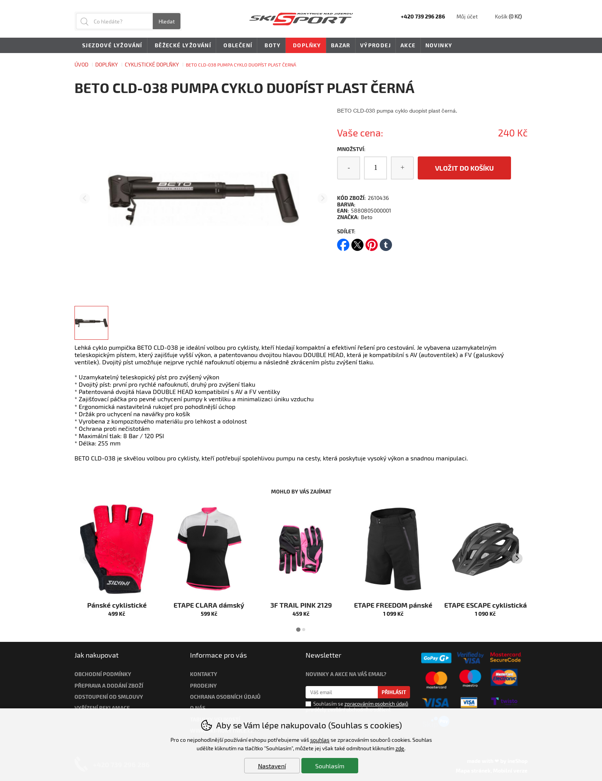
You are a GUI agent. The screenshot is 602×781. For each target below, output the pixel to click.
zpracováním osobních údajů (376, 704)
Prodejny (203, 685)
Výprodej (375, 45)
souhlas (319, 739)
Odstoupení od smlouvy (108, 696)
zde (399, 748)
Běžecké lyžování (181, 45)
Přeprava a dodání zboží (108, 685)
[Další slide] (323, 198)
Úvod (81, 64)
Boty (271, 45)
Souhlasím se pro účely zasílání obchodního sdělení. (357, 706)
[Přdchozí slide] (84, 198)
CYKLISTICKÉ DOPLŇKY (152, 64)
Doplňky (106, 64)
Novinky (439, 45)
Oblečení (236, 45)
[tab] (298, 629)
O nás (197, 708)
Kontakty (203, 674)
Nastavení (272, 765)
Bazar (341, 45)
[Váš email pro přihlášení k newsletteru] (342, 692)
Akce (408, 45)
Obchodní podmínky (102, 674)
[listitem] (91, 323)
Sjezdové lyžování (110, 45)
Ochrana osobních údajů (225, 696)
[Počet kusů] (375, 167)
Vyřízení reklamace (102, 708)
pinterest (372, 242)
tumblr (386, 242)
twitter (357, 242)
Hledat (167, 21)
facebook (343, 242)
